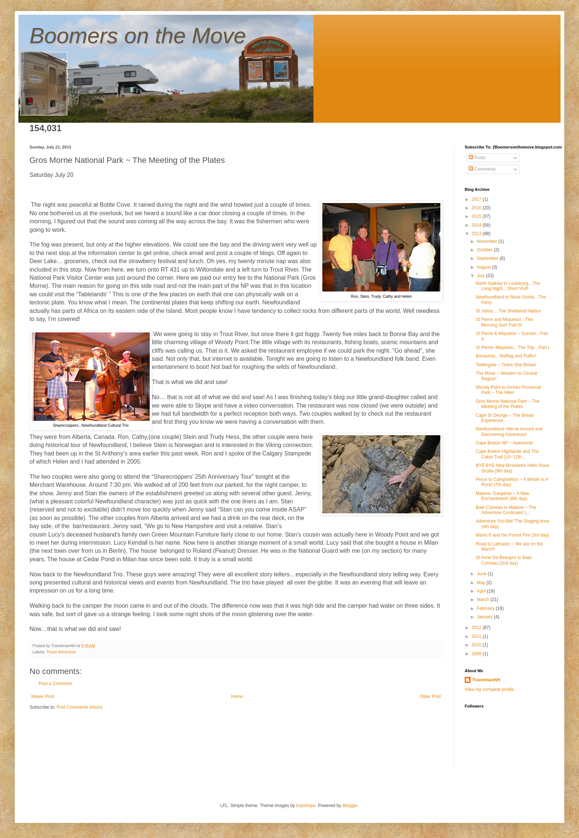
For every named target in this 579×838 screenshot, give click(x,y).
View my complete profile (489, 689)
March (483, 599)
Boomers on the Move (138, 35)
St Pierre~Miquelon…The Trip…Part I (512, 347)
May (481, 582)
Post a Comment (55, 683)
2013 (477, 233)
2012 (477, 627)
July (481, 275)
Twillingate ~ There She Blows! (506, 364)
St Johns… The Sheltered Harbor (508, 311)
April (482, 591)
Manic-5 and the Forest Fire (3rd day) (512, 535)
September (488, 258)
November (488, 241)
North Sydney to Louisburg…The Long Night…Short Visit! (508, 286)
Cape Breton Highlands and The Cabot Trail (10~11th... (507, 454)
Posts (477, 157)
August (484, 267)
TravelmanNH (486, 679)
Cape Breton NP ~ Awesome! (504, 443)
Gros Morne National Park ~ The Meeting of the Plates (508, 404)
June (482, 573)
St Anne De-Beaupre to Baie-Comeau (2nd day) (504, 560)
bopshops (305, 805)
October (485, 249)
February (486, 608)
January (485, 616)
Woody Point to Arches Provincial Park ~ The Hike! (508, 390)
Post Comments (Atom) (79, 707)
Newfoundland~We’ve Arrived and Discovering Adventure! (509, 431)
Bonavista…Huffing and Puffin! (506, 356)
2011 (477, 636)
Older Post (430, 696)
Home (237, 696)
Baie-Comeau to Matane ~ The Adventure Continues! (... (506, 510)
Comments (482, 169)
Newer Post (42, 696)
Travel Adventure (61, 652)
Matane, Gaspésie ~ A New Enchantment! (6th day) (502, 496)
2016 (477, 207)
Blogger (350, 805)
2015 (477, 216)
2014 (477, 225)
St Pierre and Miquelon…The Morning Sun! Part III (504, 322)
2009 (477, 653)
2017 (477, 199)
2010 (477, 644)
